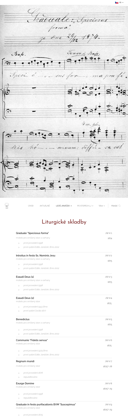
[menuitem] (29, 206)
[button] (116, 206)
